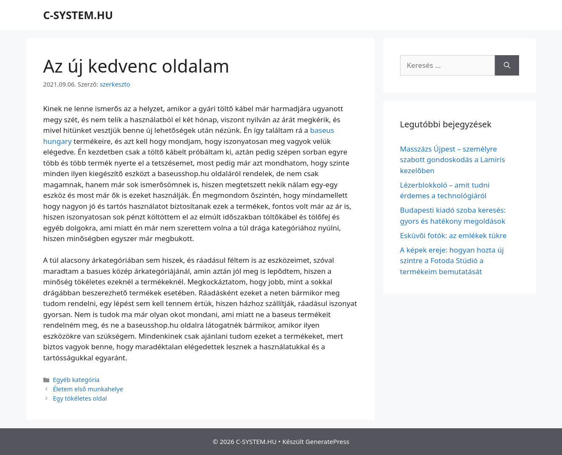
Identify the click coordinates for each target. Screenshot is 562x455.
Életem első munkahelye (88, 389)
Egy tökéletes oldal (80, 398)
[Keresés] (507, 65)
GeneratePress (327, 441)
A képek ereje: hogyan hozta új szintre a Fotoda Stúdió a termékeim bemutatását (452, 260)
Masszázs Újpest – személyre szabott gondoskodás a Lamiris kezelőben (452, 159)
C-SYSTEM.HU (78, 15)
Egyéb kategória (76, 380)
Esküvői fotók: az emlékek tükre (453, 235)
